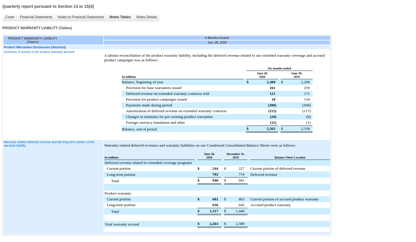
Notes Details (146, 17)
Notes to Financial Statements (81, 17)
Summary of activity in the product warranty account (39, 51)
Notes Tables (120, 17)
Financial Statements (36, 17)
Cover (9, 17)
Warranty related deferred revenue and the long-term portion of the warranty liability (49, 143)
